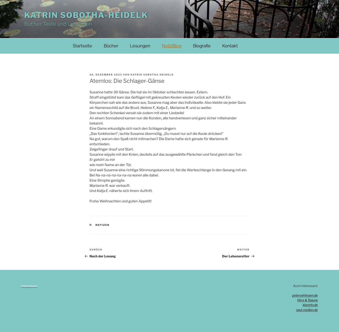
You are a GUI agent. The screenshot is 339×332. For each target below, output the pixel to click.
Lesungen (140, 45)
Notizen (103, 224)
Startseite (82, 45)
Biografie (202, 45)
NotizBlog (171, 45)
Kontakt (230, 45)
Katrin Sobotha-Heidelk (86, 15)
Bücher (111, 45)
